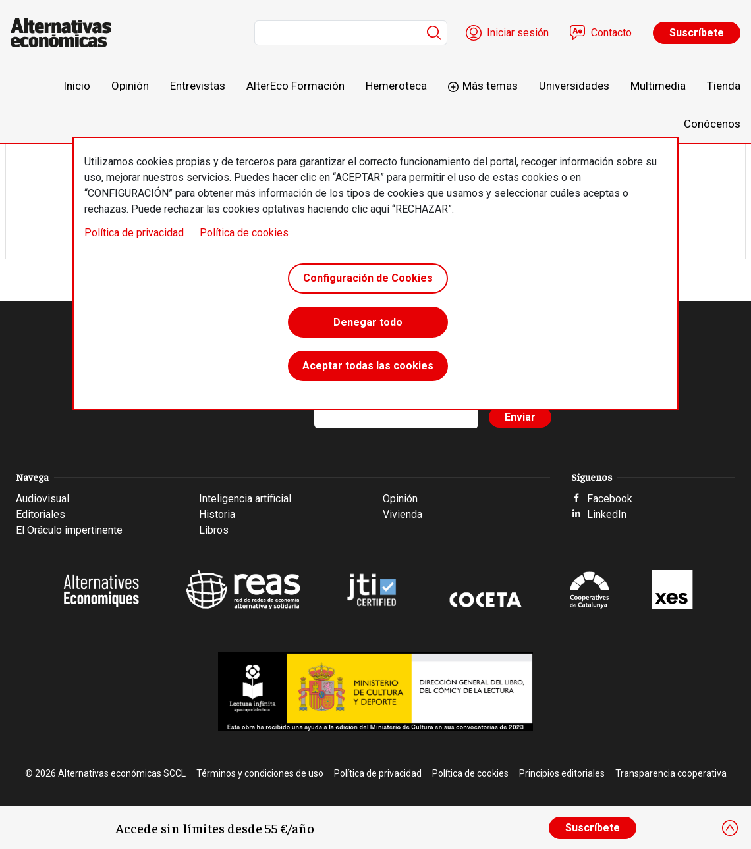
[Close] (729, 827)
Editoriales (40, 514)
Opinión (130, 85)
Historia (217, 514)
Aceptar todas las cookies (367, 368)
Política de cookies (244, 232)
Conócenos (712, 123)
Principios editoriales (562, 773)
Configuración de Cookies (368, 278)
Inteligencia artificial (245, 498)
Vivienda (402, 514)
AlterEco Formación (295, 85)
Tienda (723, 85)
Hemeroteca (396, 85)
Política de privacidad (134, 232)
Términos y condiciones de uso (259, 773)
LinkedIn (606, 514)
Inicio (76, 85)
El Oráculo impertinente (69, 530)
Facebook (609, 498)
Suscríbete (696, 32)
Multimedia (658, 85)
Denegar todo (368, 323)
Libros (214, 530)
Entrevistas (197, 85)
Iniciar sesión (518, 32)
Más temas (490, 85)
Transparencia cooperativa (671, 773)
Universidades (574, 85)
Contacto (611, 32)
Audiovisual (42, 498)
